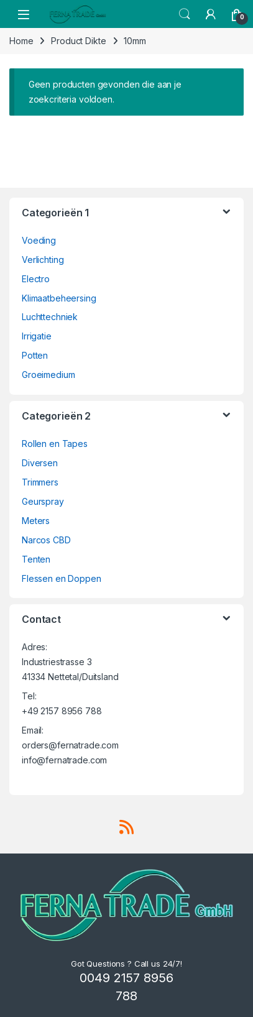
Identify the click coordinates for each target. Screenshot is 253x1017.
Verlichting (42, 259)
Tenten (36, 559)
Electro (36, 279)
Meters (36, 520)
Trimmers (40, 482)
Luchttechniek (50, 316)
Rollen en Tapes (55, 443)
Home (21, 40)
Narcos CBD (46, 540)
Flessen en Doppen (61, 578)
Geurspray (43, 501)
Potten (35, 355)
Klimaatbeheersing (59, 298)
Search (184, 14)
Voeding (39, 240)
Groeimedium (48, 374)
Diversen (40, 463)
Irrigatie (37, 336)
